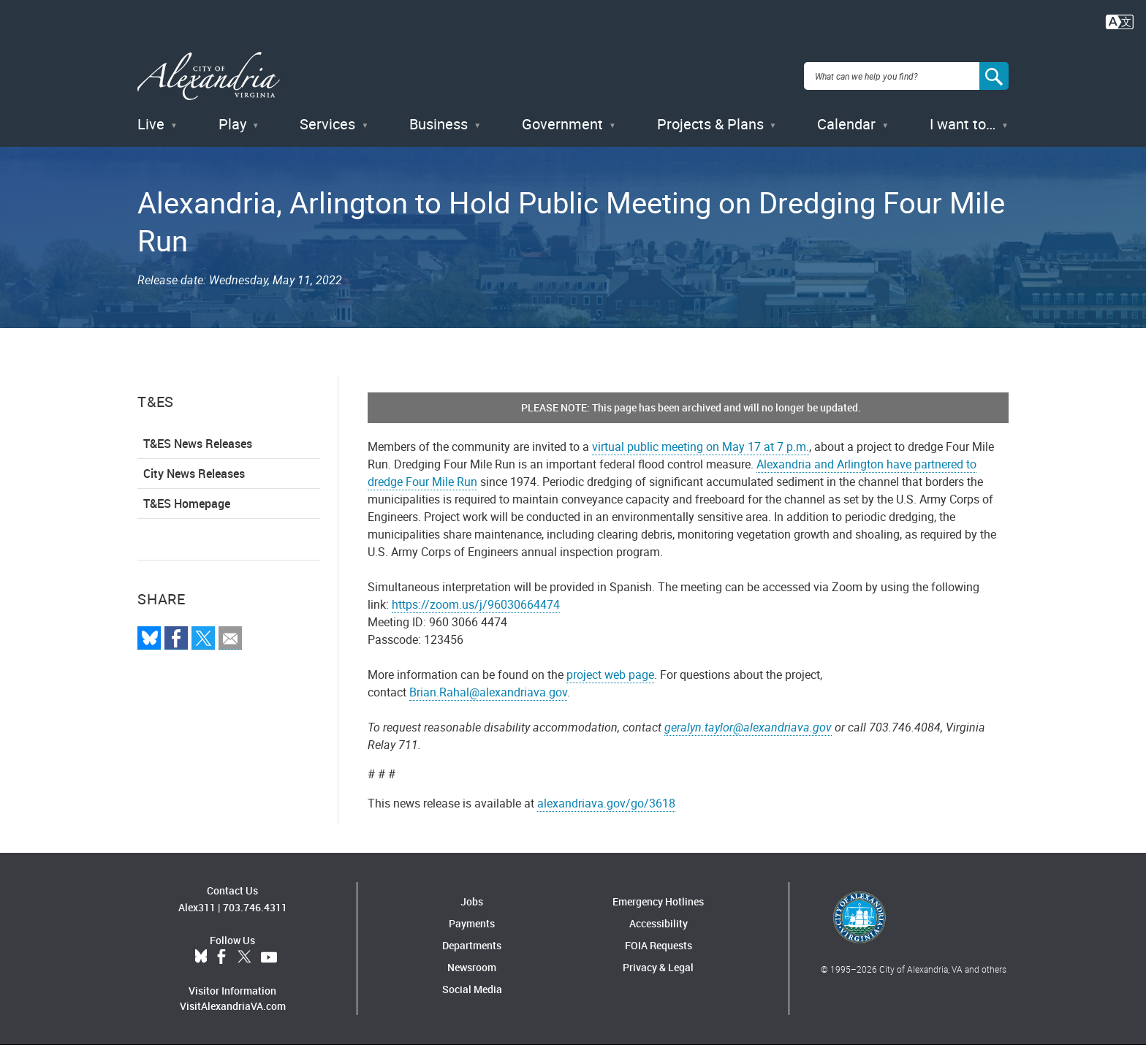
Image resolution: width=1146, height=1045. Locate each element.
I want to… (962, 124)
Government (562, 124)
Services (327, 124)
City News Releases (194, 474)
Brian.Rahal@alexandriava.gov (488, 692)
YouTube (269, 957)
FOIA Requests (658, 945)
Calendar (846, 124)
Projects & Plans (710, 124)
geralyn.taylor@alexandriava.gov (748, 727)
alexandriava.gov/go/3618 (606, 803)
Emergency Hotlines (658, 901)
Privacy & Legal (658, 967)
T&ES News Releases (197, 444)
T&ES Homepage (186, 503)
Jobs (471, 901)
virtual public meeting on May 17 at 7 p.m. (700, 446)
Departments (471, 945)
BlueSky (201, 957)
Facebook (221, 957)
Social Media (472, 989)
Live (150, 124)
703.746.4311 (255, 907)
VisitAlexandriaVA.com (233, 1006)
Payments (472, 923)
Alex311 (197, 907)
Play (232, 124)
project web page (610, 674)
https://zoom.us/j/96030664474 (476, 604)
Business (438, 124)
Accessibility (658, 923)
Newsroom (471, 967)
